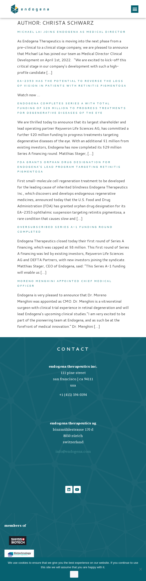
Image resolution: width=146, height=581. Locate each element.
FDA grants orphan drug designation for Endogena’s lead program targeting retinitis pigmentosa (69, 166)
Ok (74, 574)
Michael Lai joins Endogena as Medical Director (72, 32)
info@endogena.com (73, 451)
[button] (135, 9)
